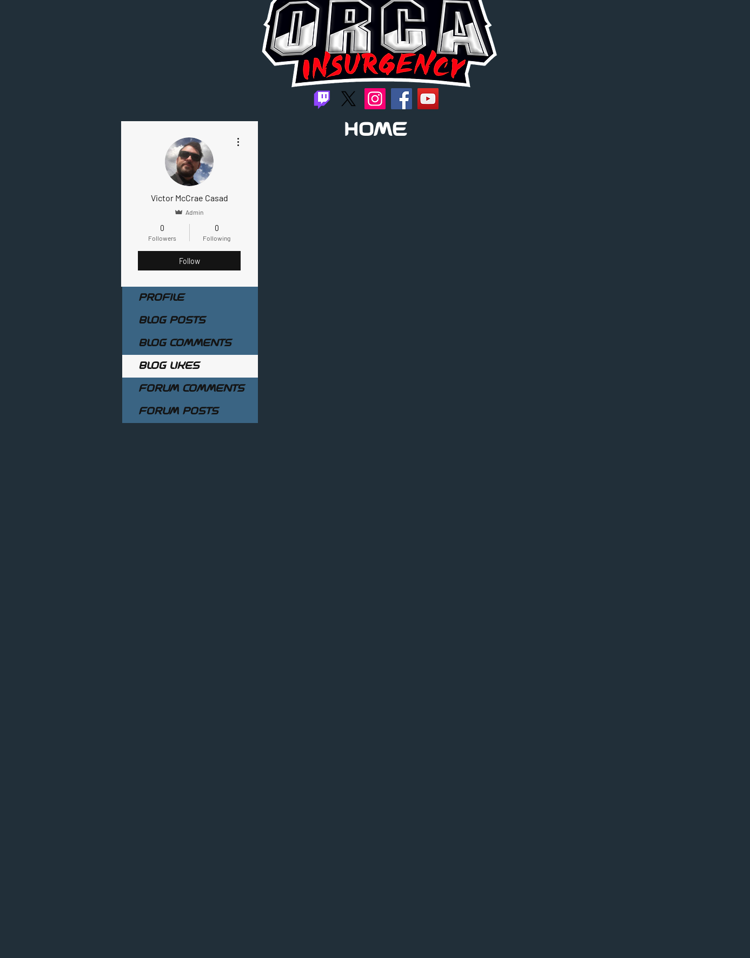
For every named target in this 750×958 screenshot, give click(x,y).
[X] (348, 98)
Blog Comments (184, 343)
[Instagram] (375, 98)
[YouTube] (428, 98)
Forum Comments (191, 389)
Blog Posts (171, 320)
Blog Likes (168, 366)
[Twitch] (322, 98)
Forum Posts (178, 411)
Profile (161, 298)
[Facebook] (401, 98)
